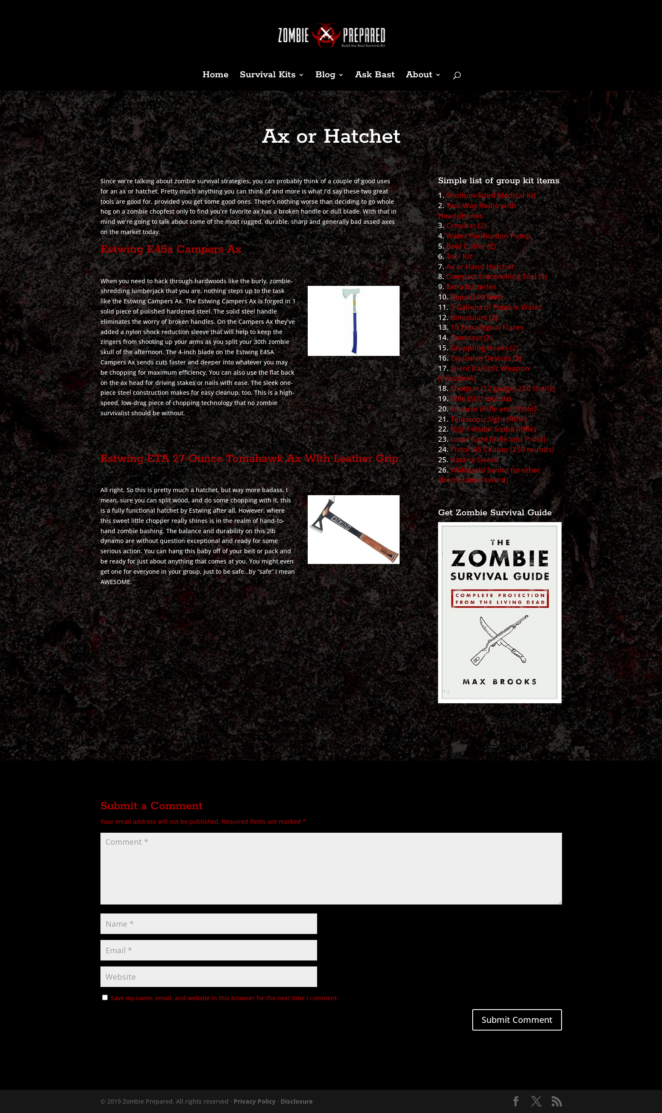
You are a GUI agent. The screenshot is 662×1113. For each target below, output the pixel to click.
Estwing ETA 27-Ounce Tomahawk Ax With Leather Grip (249, 459)
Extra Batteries (471, 286)
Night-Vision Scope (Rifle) (493, 429)
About (419, 76)
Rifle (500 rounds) (480, 398)
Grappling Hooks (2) (484, 347)
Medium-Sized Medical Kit (491, 195)
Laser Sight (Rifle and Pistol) (497, 439)
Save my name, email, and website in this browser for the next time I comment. (224, 998)
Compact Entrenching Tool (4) (496, 276)
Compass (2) (471, 337)
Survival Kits (268, 76)
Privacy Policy (255, 1101)
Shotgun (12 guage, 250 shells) (502, 388)
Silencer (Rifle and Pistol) (492, 409)
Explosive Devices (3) (485, 358)
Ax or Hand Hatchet (480, 266)
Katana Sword (474, 459)
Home (216, 76)
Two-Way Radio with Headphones (477, 210)
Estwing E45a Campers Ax (170, 249)
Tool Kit (459, 256)
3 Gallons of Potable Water (496, 307)
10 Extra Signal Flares (487, 327)
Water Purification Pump (488, 236)
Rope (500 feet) (476, 297)
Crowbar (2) (466, 225)
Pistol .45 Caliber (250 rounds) (502, 449)
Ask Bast (375, 76)
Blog (325, 76)
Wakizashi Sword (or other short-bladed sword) (489, 475)
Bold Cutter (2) (471, 246)
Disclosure (297, 1101)
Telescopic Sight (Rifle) (488, 419)
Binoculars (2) (473, 317)
